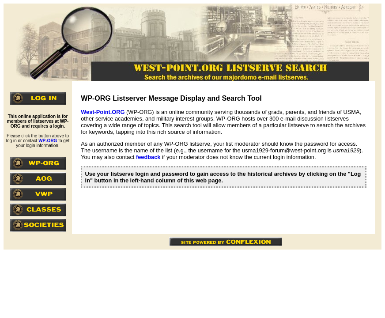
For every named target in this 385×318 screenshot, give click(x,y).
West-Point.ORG (103, 112)
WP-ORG (47, 140)
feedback (148, 157)
